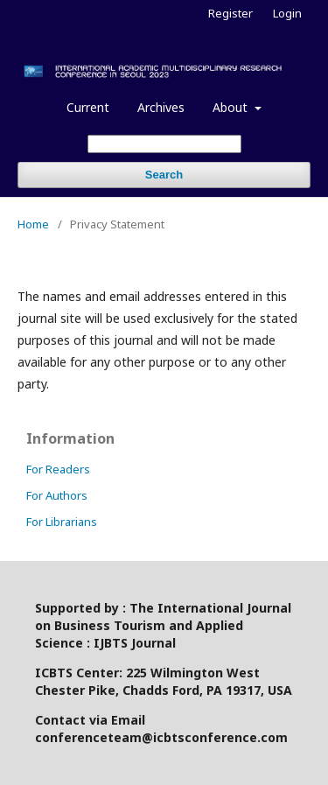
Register (230, 13)
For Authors (56, 495)
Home (33, 224)
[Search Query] (164, 144)
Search (164, 174)
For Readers (58, 469)
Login (287, 13)
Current (87, 107)
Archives (161, 107)
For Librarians (61, 521)
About (232, 107)
